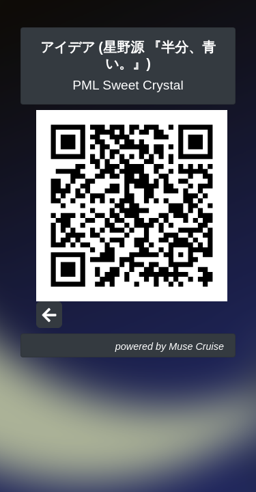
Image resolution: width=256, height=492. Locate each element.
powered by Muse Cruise (169, 346)
